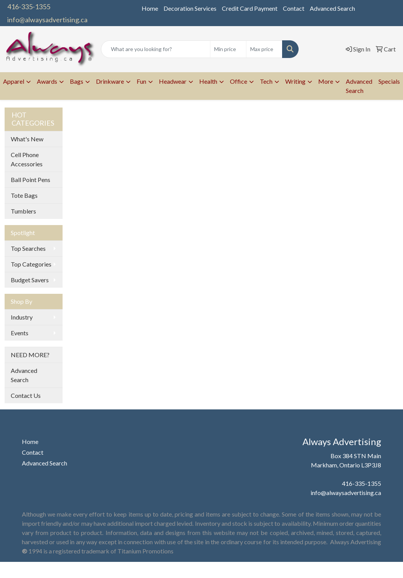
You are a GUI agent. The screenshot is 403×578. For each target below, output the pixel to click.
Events (19, 332)
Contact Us (26, 395)
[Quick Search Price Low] (228, 49)
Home (150, 8)
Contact (293, 8)
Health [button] (208, 81)
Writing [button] (295, 81)
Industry (22, 317)
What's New (27, 138)
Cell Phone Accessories (27, 159)
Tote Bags (24, 195)
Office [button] (238, 81)
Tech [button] (266, 81)
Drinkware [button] (110, 81)
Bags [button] (76, 81)
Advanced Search (332, 8)
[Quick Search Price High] (264, 49)
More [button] (325, 81)
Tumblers (23, 211)
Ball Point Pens (30, 179)
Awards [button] (47, 81)
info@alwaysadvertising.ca (47, 19)
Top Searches (28, 248)
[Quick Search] (155, 49)
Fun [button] (141, 81)
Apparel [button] (13, 81)
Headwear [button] (173, 81)
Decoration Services (190, 8)
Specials (389, 81)
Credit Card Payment (249, 8)
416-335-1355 (28, 6)
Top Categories (31, 264)
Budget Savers (30, 279)
